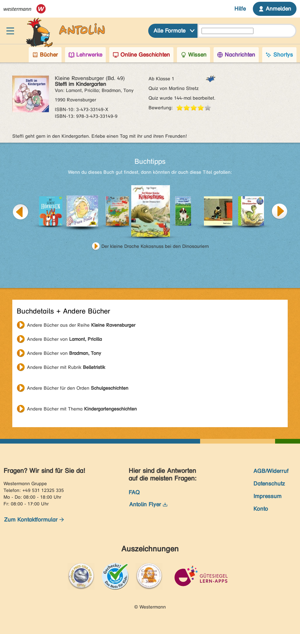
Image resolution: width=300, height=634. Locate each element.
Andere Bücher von (64, 339)
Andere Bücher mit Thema (82, 409)
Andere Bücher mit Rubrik (66, 367)
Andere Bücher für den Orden (77, 388)
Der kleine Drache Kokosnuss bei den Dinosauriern (155, 246)
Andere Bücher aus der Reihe (81, 325)
